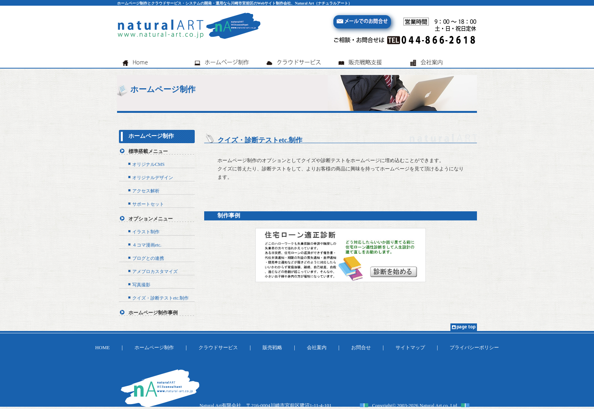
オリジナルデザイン (152, 177)
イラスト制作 (145, 231)
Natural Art (431, 405)
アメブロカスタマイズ (155, 271)
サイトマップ (410, 347)
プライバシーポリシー (474, 347)
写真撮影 (141, 284)
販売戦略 (272, 347)
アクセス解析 (145, 191)
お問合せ (361, 347)
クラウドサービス (218, 347)
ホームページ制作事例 (153, 312)
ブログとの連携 (148, 258)
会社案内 (317, 347)
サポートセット (148, 204)
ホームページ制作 (151, 136)
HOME (102, 347)
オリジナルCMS (148, 164)
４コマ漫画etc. (146, 245)
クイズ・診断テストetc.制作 (160, 298)
